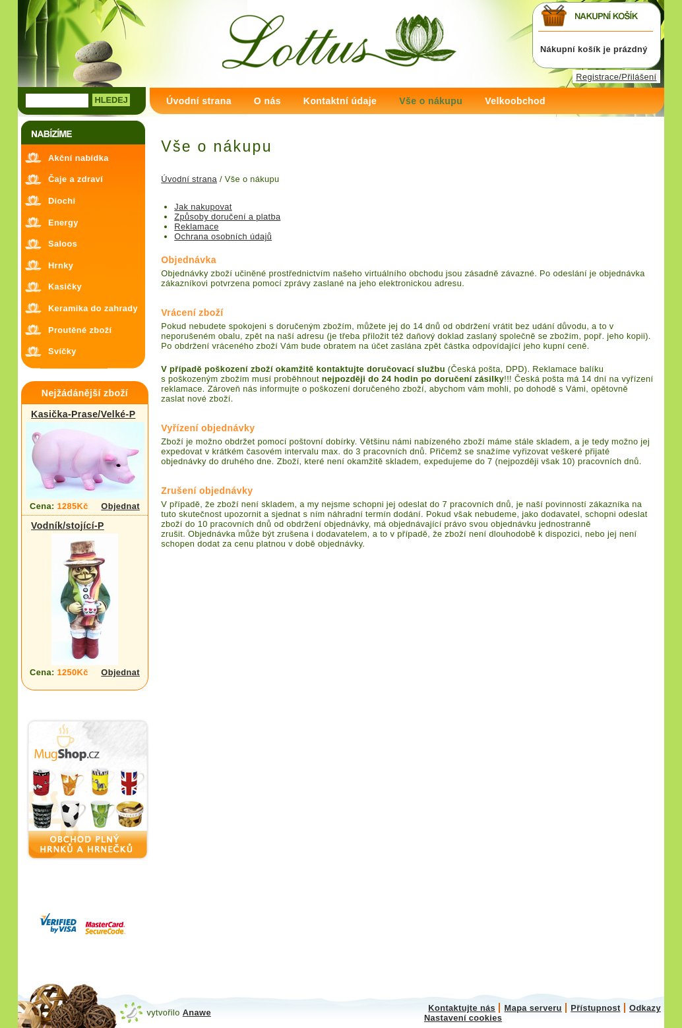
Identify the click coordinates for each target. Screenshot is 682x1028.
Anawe (197, 1012)
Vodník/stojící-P (67, 525)
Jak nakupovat (203, 207)
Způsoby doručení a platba (227, 217)
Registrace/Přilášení (616, 77)
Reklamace (196, 226)
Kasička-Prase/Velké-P (83, 414)
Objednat (120, 506)
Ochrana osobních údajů (223, 236)
